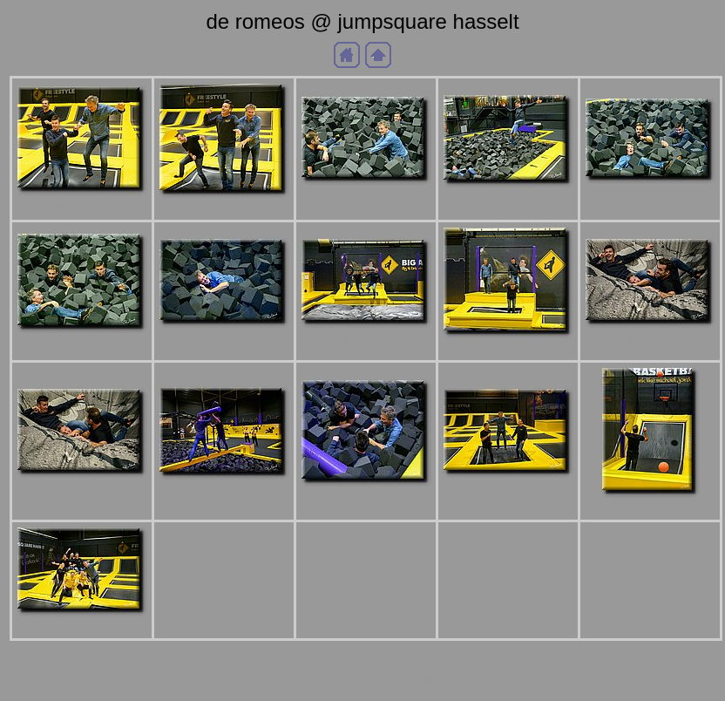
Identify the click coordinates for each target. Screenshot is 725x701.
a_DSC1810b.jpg (366, 195)
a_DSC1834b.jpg (366, 338)
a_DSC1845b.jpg (224, 490)
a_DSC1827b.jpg (81, 343)
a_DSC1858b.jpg (508, 488)
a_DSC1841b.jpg (81, 488)
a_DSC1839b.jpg (650, 338)
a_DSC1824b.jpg (650, 194)
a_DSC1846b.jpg (366, 497)
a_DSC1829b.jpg (224, 338)
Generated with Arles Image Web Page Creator (362, 679)
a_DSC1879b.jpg (81, 627)
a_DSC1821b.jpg (508, 198)
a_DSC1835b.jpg (508, 349)
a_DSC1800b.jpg (81, 206)
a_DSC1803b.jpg (224, 208)
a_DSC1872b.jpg (650, 508)
